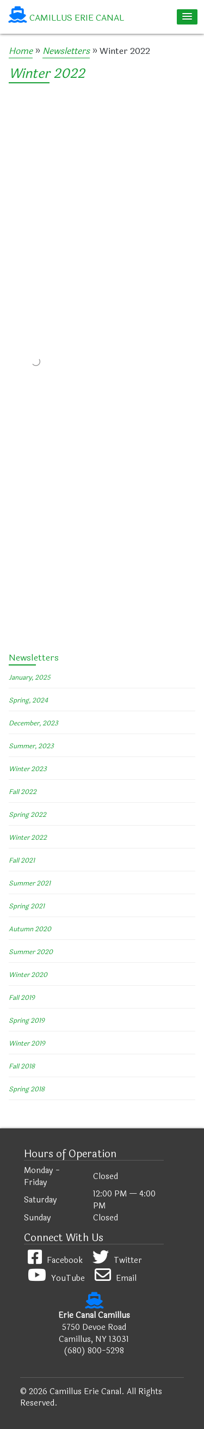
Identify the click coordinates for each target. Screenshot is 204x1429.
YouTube (56, 1278)
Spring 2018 (27, 1089)
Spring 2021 (27, 906)
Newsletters (66, 51)
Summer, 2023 (31, 746)
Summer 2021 (30, 883)
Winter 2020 (28, 975)
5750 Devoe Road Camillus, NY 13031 (94, 1333)
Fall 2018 (22, 1066)
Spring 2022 (27, 815)
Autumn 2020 (30, 929)
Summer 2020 (31, 952)
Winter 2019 (27, 1043)
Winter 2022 (47, 74)
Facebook (55, 1260)
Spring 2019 (27, 1020)
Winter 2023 (28, 769)
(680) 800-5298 (94, 1351)
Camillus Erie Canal (76, 18)
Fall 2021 (22, 860)
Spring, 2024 (28, 700)
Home (21, 51)
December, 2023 (33, 723)
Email (116, 1278)
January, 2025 (30, 677)
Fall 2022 (22, 792)
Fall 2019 (22, 998)
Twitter (117, 1260)
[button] (187, 17)
